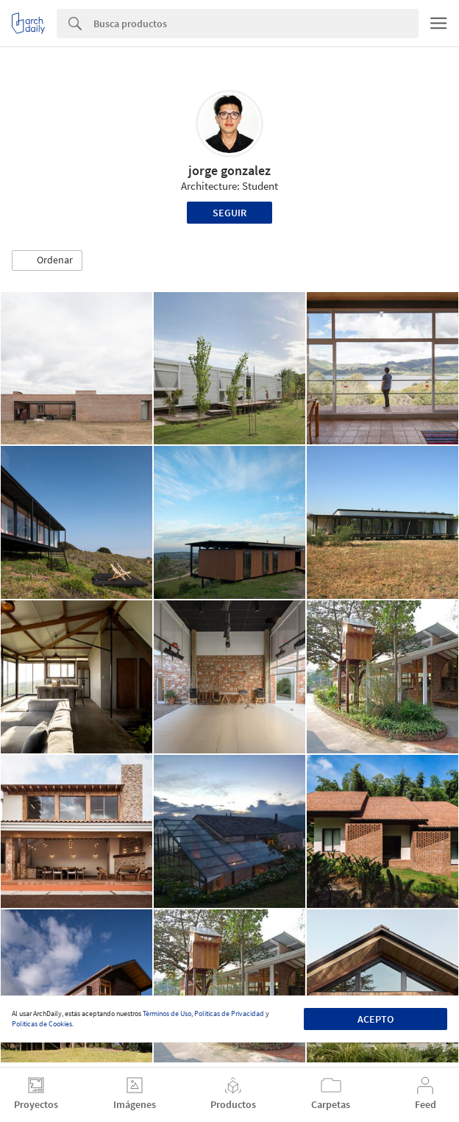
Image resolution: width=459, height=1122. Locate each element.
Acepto (375, 1019)
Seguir (229, 212)
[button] (47, 260)
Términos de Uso (167, 1013)
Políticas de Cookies (42, 1024)
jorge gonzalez (229, 170)
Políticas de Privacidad (229, 1013)
